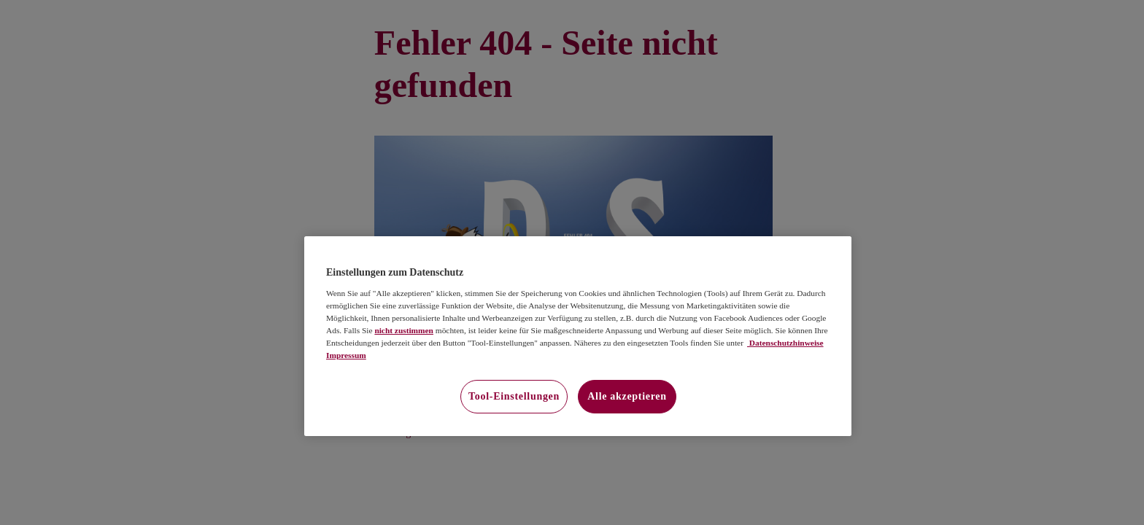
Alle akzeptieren (627, 396)
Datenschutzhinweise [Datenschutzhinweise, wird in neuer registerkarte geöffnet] (785, 342)
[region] (577, 336)
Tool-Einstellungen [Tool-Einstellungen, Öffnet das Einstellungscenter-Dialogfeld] (514, 396)
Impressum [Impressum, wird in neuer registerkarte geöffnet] (346, 355)
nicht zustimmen (403, 330)
